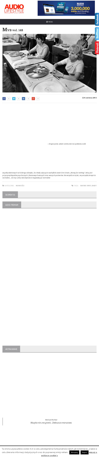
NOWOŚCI (20, 185)
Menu (49, 22)
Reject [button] (84, 452)
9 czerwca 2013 (89, 98)
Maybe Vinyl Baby (88, 185)
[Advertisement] (49, 123)
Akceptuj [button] (74, 452)
